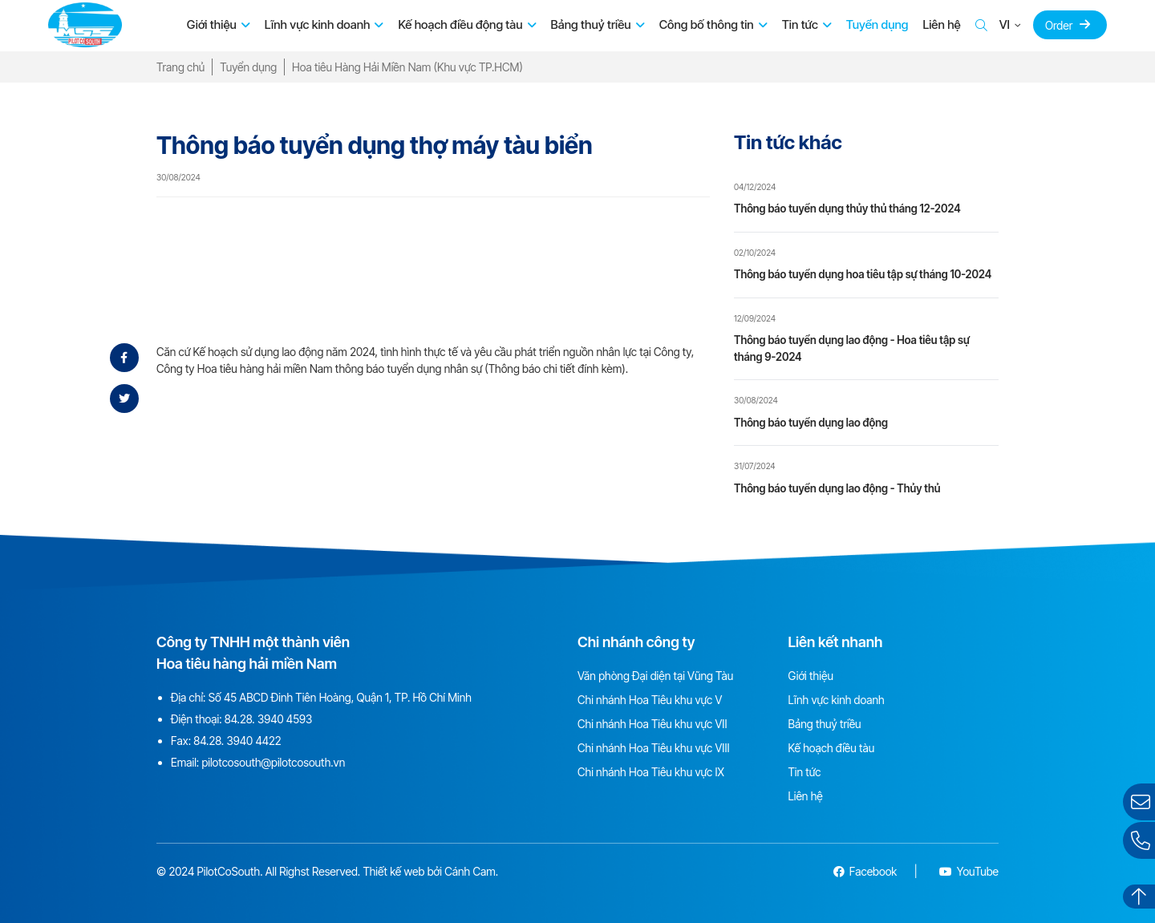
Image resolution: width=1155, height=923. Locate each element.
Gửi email (1143, 801)
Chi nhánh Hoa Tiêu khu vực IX (651, 772)
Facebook (865, 871)
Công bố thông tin (706, 24)
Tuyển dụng (877, 24)
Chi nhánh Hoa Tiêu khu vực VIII (653, 748)
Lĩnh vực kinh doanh (318, 24)
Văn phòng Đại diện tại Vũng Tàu (655, 675)
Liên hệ (941, 24)
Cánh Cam (470, 871)
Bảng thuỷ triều (591, 24)
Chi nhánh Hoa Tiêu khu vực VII (652, 724)
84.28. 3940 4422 (237, 740)
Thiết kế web (393, 871)
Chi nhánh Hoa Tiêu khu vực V (650, 699)
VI (1004, 24)
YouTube (969, 871)
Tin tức (800, 24)
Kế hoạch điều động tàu (460, 24)
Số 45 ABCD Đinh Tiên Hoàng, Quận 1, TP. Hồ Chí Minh (340, 697)
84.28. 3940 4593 (268, 719)
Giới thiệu (212, 24)
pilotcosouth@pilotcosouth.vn (273, 762)
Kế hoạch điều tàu (831, 748)
